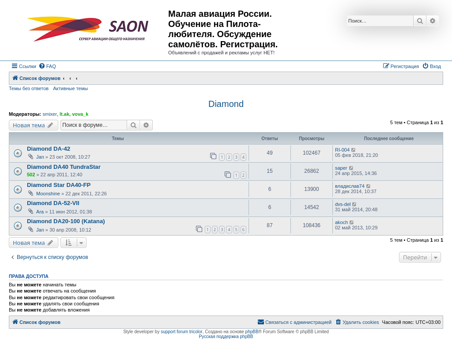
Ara (40, 211)
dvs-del (342, 204)
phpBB (252, 331)
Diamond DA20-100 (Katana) (66, 221)
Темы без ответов (29, 88)
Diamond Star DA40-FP (58, 185)
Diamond (226, 104)
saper (341, 168)
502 (31, 174)
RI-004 (342, 149)
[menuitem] (47, 66)
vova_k (80, 114)
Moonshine (48, 193)
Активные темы (70, 88)
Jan (40, 157)
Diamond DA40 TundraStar (64, 167)
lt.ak (64, 114)
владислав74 (350, 186)
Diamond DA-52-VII (53, 203)
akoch (341, 222)
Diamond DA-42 (48, 148)
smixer (49, 114)
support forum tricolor (181, 331)
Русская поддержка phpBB (226, 336)
